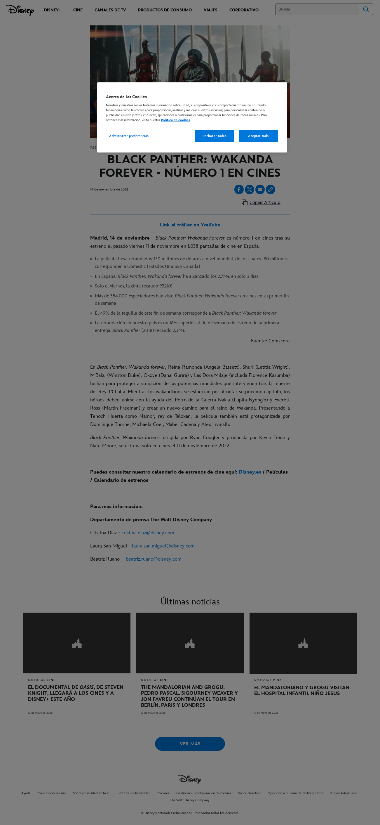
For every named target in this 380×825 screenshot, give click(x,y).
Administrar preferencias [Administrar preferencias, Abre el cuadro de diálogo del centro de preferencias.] (129, 136)
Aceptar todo (258, 136)
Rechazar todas (215, 136)
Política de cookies (175, 120)
